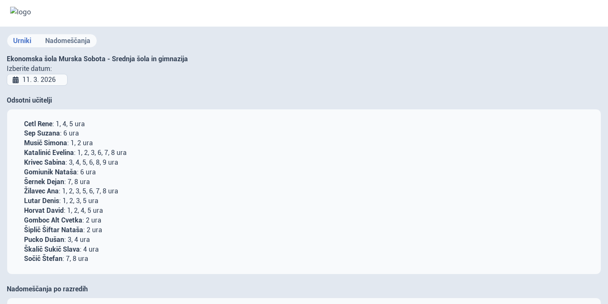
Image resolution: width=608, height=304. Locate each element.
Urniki (22, 41)
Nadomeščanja (67, 41)
